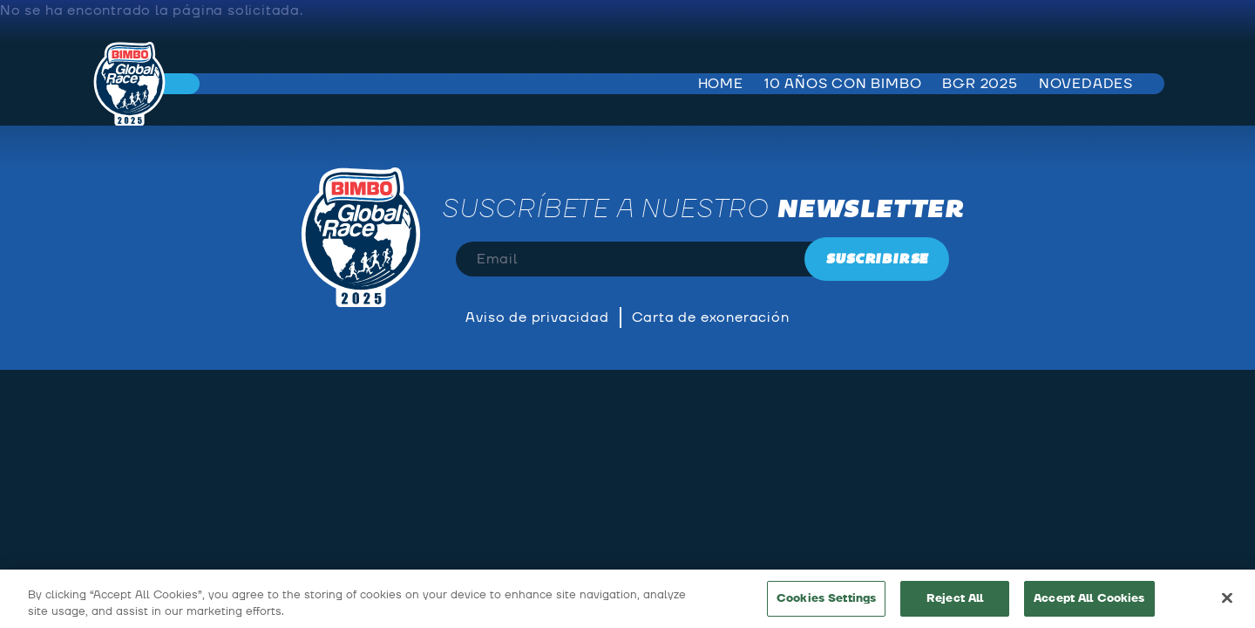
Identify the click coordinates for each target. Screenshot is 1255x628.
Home (720, 83)
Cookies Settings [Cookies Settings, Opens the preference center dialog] (826, 602)
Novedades (1086, 83)
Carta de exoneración (711, 317)
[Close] (1227, 601)
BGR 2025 (979, 83)
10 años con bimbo (843, 83)
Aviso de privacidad (536, 317)
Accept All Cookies (1089, 602)
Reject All (954, 602)
